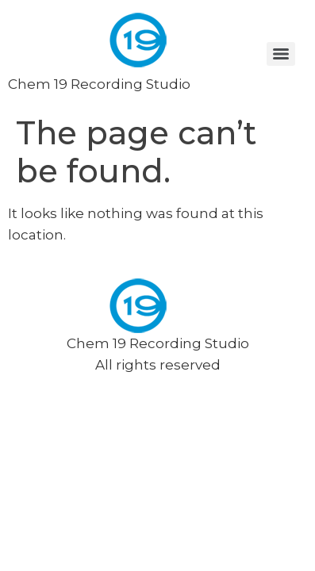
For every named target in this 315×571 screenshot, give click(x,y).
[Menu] (281, 54)
